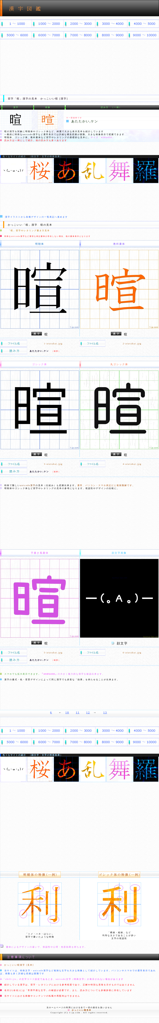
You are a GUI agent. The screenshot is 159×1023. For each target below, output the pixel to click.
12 (88, 712)
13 (105, 712)
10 (67, 712)
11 (78, 712)
